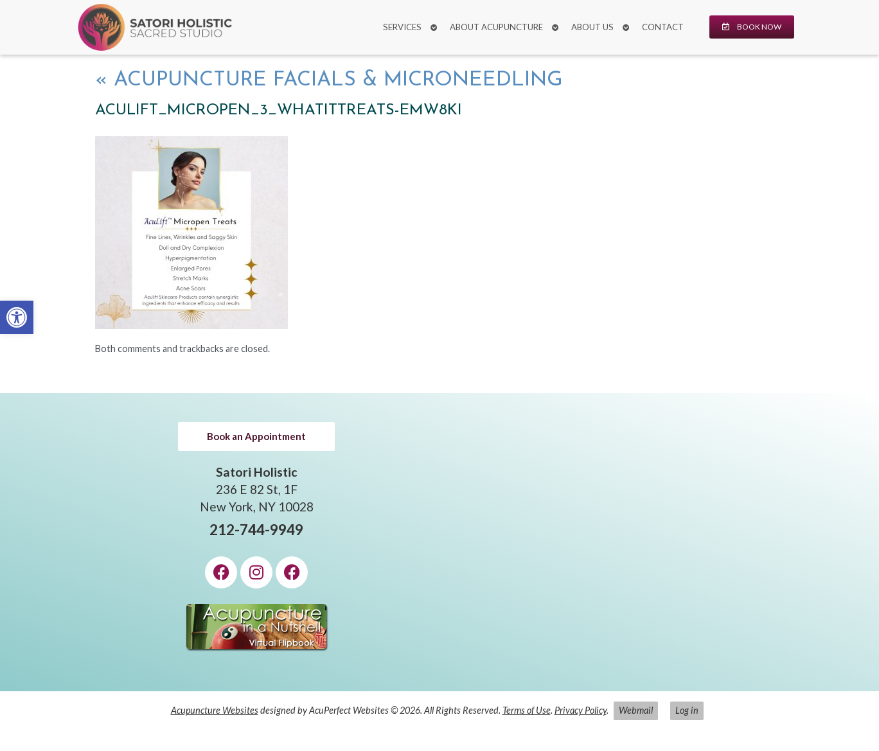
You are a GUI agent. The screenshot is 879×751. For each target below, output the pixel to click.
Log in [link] (686, 710)
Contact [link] (663, 27)
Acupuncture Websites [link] (214, 710)
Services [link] (402, 27)
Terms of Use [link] (526, 710)
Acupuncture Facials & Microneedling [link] (329, 80)
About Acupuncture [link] (496, 27)
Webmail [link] (636, 710)
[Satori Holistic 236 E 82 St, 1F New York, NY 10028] (622, 542)
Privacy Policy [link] (581, 710)
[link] (16, 317)
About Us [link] (592, 27)
